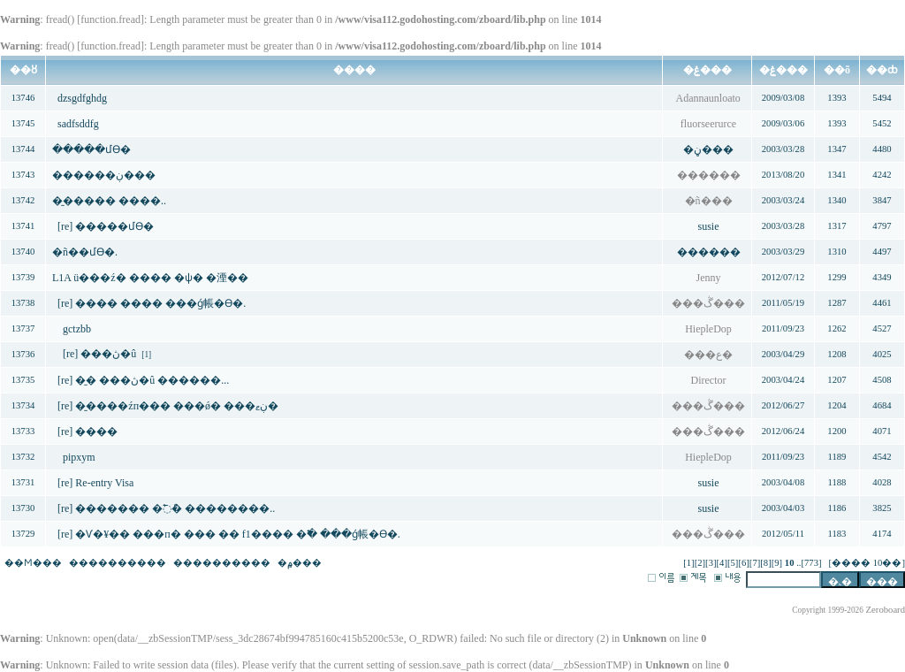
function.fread (110, 19)
